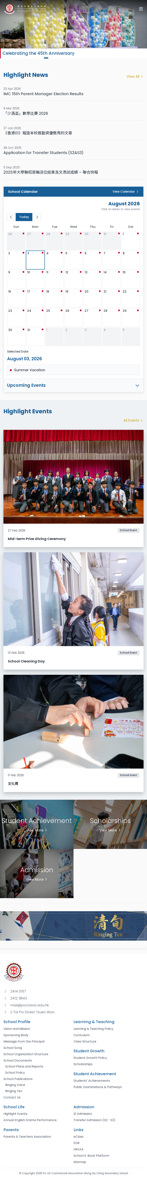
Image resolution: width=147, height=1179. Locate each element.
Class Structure (85, 1041)
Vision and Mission (16, 1029)
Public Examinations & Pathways (98, 1087)
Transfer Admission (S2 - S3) (94, 1120)
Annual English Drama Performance (30, 1120)
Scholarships (83, 1064)
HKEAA (78, 1149)
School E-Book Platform (91, 1155)
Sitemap (80, 1162)
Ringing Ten (13, 1091)
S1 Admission (83, 1114)
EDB (76, 1143)
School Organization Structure (25, 1054)
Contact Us (11, 1097)
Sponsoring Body (15, 1035)
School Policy (15, 1072)
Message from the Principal (23, 1041)
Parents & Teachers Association (27, 1136)
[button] (46, 57)
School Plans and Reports (24, 1066)
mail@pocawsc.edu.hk (29, 1005)
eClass (78, 1136)
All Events (133, 420)
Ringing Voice (15, 1085)
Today (24, 217)
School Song (12, 1048)
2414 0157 (18, 991)
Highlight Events (15, 1114)
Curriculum (82, 1035)
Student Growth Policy (90, 1058)
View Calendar (126, 191)
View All (135, 76)
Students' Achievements (92, 1080)
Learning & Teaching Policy (93, 1029)
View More (37, 830)
